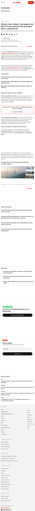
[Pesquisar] (5, 3)
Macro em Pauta (5, 11)
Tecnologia (29, 421)
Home (2, 21)
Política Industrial (5, 488)
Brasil (2, 416)
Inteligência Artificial (5, 427)
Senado (30, 184)
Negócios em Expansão (6, 500)
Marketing (29, 415)
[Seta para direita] (32, 10)
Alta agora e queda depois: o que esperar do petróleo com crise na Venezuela (17, 272)
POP (28, 428)
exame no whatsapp (7, 306)
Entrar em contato (5, 507)
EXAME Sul (3, 470)
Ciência (28, 426)
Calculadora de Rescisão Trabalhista (8, 456)
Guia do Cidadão (4, 442)
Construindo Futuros (5, 475)
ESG (2, 423)
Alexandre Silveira (19, 184)
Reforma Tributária (5, 482)
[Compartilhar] (33, 179)
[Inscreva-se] (17, 353)
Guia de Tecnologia (5, 444)
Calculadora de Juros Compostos (8, 458)
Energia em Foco (4, 477)
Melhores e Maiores (5, 496)
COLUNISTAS (4, 434)
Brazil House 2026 (5, 468)
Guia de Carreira (4, 448)
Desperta (5, 340)
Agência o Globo (7, 38)
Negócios (3, 432)
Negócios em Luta (4, 486)
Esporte (28, 417)
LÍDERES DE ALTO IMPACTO (7, 414)
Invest (2, 429)
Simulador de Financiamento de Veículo (9, 460)
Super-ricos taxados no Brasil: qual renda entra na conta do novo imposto (17, 277)
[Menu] (2, 3)
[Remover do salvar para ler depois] (17, 34)
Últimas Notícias (4, 411)
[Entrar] (31, 2)
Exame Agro (29, 419)
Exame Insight (4, 425)
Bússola (2, 473)
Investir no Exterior (5, 479)
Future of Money (30, 424)
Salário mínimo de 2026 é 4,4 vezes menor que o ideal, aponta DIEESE (18, 282)
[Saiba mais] (30, 46)
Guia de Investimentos (5, 446)
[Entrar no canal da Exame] (17, 315)
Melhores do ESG (4, 498)
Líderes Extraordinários (6, 484)
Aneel (26, 184)
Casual (28, 412)
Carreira (3, 418)
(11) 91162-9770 (7, 509)
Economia (5, 8)
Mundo (28, 410)
